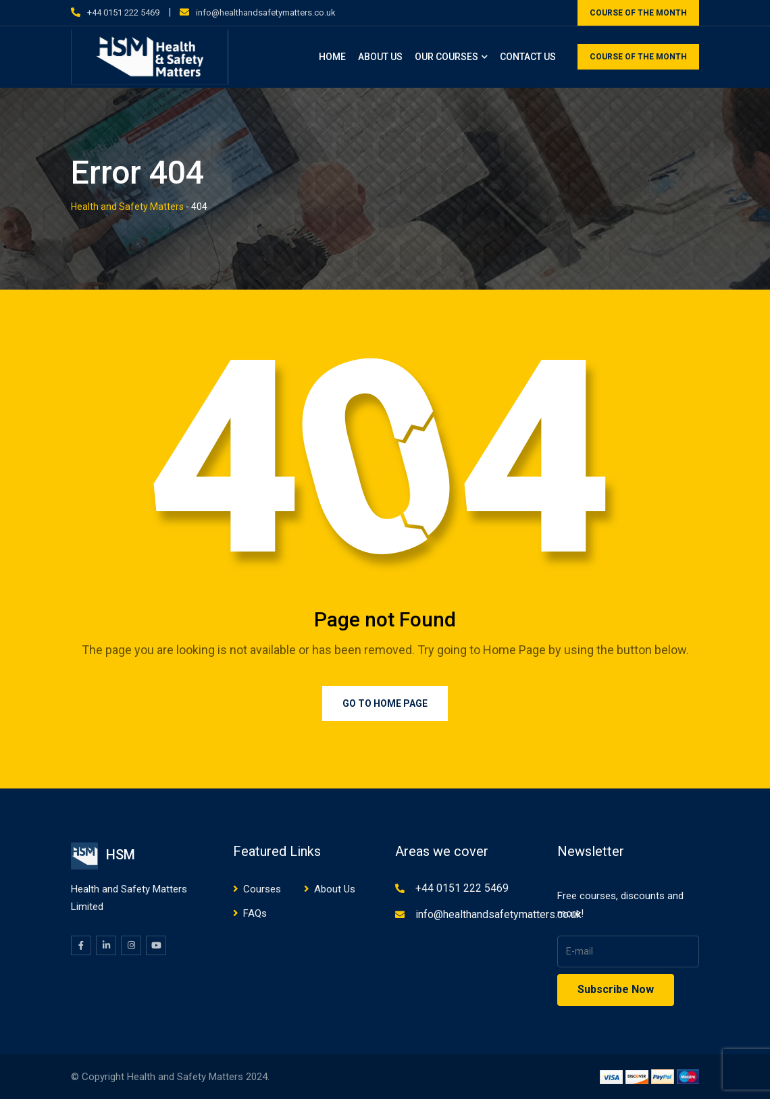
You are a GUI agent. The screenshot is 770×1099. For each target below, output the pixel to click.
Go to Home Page (385, 703)
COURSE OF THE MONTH (638, 13)
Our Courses (446, 56)
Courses (262, 889)
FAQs (255, 913)
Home (332, 56)
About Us (380, 56)
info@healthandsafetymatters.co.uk (266, 12)
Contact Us (528, 56)
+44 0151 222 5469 (123, 12)
